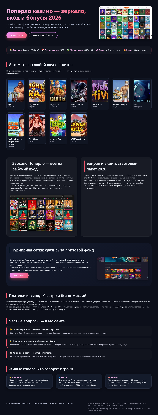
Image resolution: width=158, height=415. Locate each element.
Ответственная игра (57, 403)
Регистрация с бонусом (43, 35)
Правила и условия (40, 403)
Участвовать (19, 275)
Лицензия (70, 403)
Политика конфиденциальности (18, 403)
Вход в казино (17, 35)
